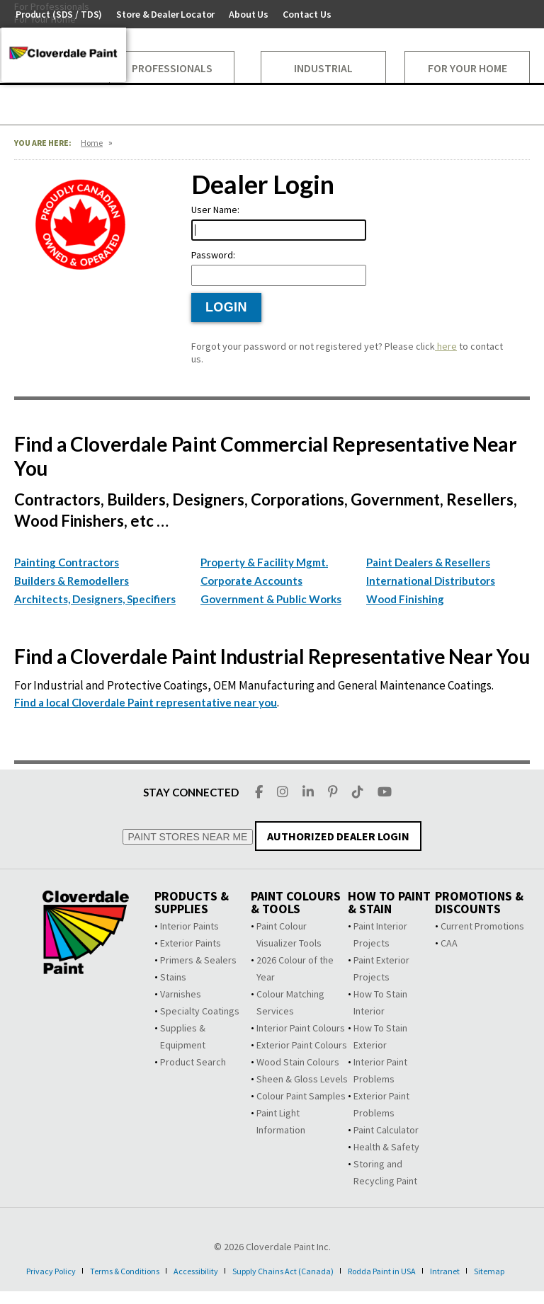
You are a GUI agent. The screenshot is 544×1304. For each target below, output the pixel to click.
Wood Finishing (405, 599)
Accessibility (215, 1271)
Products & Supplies (191, 902)
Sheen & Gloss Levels (302, 1079)
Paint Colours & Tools (296, 902)
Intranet (494, 1271)
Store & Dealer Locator (165, 14)
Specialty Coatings (199, 1011)
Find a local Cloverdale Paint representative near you (145, 702)
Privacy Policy (48, 1271)
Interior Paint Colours (300, 1028)
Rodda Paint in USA (424, 1271)
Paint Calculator (386, 1129)
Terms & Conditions (133, 1271)
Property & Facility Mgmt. (264, 562)
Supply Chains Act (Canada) (313, 1271)
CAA (449, 943)
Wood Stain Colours (297, 1062)
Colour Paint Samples (301, 1095)
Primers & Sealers (198, 960)
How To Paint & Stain (389, 902)
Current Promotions (482, 926)
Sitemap (265, 1283)
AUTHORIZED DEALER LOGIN (338, 836)
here (446, 346)
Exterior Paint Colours (301, 1045)
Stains (173, 977)
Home (92, 142)
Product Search (193, 1062)
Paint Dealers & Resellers (428, 562)
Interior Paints (189, 926)
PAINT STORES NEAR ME (188, 836)
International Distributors (430, 580)
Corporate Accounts (251, 580)
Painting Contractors (66, 562)
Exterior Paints (190, 943)
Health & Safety (386, 1146)
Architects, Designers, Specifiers (95, 599)
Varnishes (180, 994)
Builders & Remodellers (71, 580)
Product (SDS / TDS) (59, 14)
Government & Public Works (270, 599)
